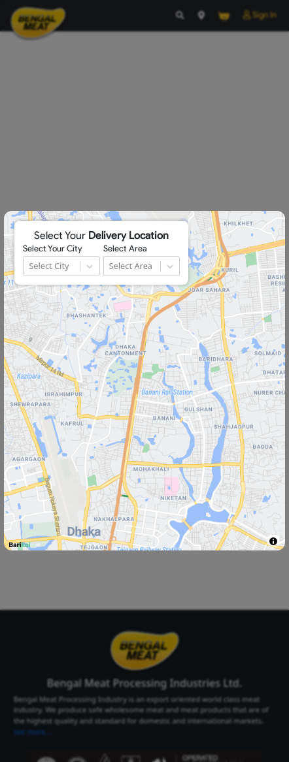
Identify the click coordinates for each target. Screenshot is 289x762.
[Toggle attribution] (273, 541)
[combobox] (30, 266)
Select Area (125, 249)
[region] (144, 380)
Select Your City (52, 249)
